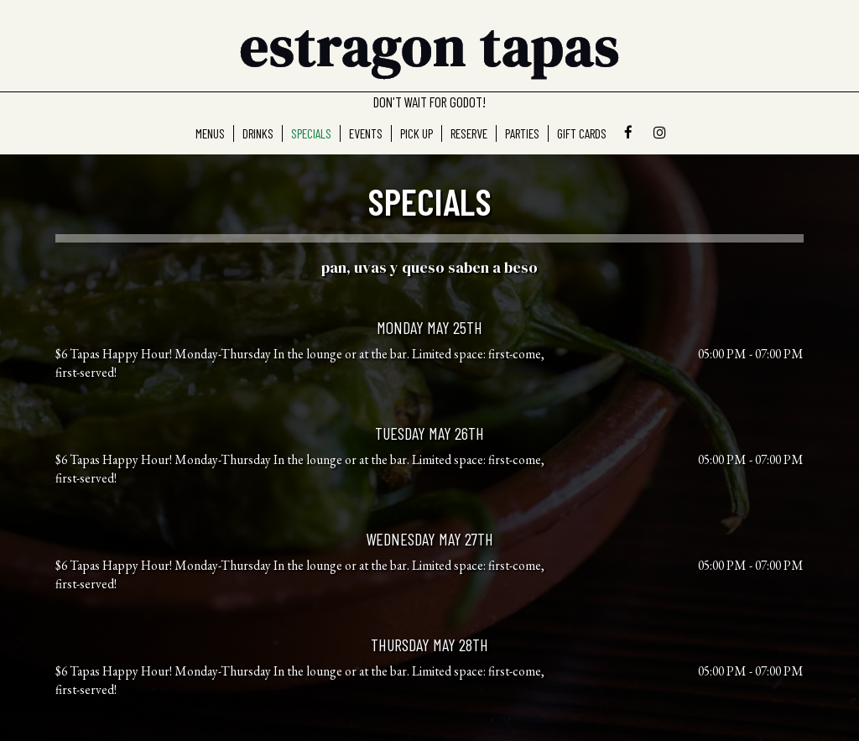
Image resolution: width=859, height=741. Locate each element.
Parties (522, 133)
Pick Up (416, 133)
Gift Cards (582, 133)
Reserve (468, 133)
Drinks (257, 133)
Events (366, 133)
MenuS (210, 133)
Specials (311, 133)
